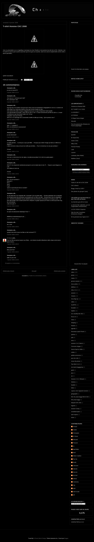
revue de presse (75, 361)
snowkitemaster (75, 411)
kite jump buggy (75, 399)
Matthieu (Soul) (75, 158)
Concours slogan (76, 346)
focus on (73, 316)
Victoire (73, 296)
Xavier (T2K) (74, 140)
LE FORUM (74, 115)
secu (72, 340)
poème (73, 334)
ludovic (75, 478)
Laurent (73, 152)
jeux (72, 373)
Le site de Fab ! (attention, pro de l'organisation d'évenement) (80, 205)
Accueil (34, 271)
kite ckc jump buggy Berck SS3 (80, 397)
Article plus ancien (59, 271)
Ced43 (75, 430)
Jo (73, 446)
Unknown (75, 465)
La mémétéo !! (75, 112)
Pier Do (75, 459)
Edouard (75, 439)
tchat (77, 69)
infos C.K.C (74, 290)
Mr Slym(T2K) (75, 137)
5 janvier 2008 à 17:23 (13, 151)
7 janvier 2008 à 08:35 (13, 252)
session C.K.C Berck (77, 343)
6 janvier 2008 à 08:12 (13, 219)
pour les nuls (74, 358)
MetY (74, 452)
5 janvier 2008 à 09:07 (13, 102)
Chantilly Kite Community (78, 96)
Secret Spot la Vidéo (77, 349)
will (74, 495)
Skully (74, 462)
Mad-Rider (76, 449)
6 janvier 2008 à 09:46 (13, 226)
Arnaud (75, 426)
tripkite (73, 311)
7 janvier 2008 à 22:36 (13, 259)
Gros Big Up (74, 299)
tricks (72, 417)
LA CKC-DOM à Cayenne (78, 209)
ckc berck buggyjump (77, 367)
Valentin (75, 469)
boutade (73, 308)
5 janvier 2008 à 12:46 (13, 119)
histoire (73, 325)
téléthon (73, 287)
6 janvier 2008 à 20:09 (13, 234)
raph (74, 488)
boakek (73, 385)
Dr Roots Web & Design (40, 538)
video (72, 272)
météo (73, 352)
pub (72, 337)
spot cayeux (74, 414)
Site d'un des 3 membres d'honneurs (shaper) (78, 213)
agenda (73, 328)
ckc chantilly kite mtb (77, 313)
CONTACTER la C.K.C (77, 522)
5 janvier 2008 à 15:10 (13, 129)
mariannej (75, 482)
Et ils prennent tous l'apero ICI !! (80, 217)
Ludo (72, 149)
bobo (72, 388)
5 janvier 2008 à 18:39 (13, 173)
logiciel (73, 405)
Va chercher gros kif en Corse (79, 202)
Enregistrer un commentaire (12, 263)
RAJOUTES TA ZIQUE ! (81, 264)
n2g (74, 485)
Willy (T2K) (74, 143)
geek (72, 370)
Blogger (66, 538)
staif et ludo (76, 491)
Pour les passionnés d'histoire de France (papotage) (80, 124)
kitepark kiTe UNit (76, 402)
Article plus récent (8, 271)
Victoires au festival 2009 (78, 106)
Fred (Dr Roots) (75, 146)
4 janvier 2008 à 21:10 (13, 92)
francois (75, 472)
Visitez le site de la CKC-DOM (79, 182)
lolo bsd (75, 475)
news (72, 319)
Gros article (74, 284)
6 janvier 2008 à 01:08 (13, 206)
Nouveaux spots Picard (77, 331)
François (75, 443)
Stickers (73, 382)
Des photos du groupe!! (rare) (79, 191)
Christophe (76, 433)
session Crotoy (75, 408)
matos (73, 278)
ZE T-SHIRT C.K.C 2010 (78, 109)
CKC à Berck (74, 185)
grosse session (75, 281)
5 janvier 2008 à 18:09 (13, 159)
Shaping (73, 322)
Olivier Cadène (77, 456)
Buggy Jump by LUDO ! (77, 188)
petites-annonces (76, 355)
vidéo (72, 302)
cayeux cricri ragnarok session (79, 391)
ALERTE (73, 305)
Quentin (73, 134)
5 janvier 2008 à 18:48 (13, 190)
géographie (74, 394)
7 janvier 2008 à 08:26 (13, 244)
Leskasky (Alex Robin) (77, 155)
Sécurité (73, 121)
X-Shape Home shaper (77, 118)
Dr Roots (9, 238)
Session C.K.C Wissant (77, 379)
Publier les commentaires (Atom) (37, 275)
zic (72, 376)
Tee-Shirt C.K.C (75, 364)
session (73, 293)
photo (72, 275)
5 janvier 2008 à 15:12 (13, 137)
